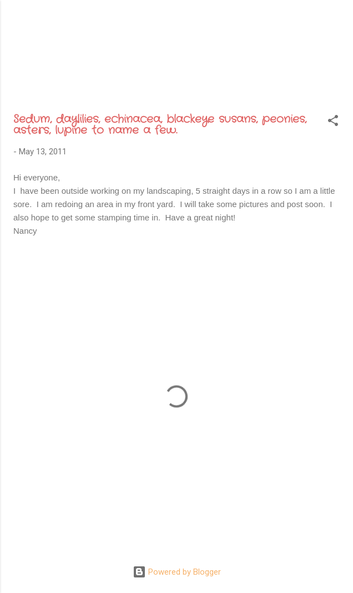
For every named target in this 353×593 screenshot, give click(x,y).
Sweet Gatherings (170, 34)
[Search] (337, 22)
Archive (170, 77)
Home (56, 77)
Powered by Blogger (177, 572)
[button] (333, 122)
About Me (110, 77)
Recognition (238, 77)
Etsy (298, 77)
